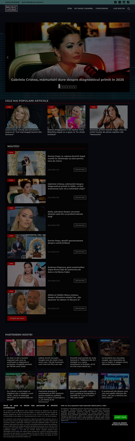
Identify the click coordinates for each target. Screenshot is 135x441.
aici (18, 429)
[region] (67, 421)
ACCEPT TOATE (120, 417)
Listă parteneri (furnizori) (69, 422)
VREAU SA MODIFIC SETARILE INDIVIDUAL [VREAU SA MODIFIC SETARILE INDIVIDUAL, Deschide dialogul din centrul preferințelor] (120, 423)
